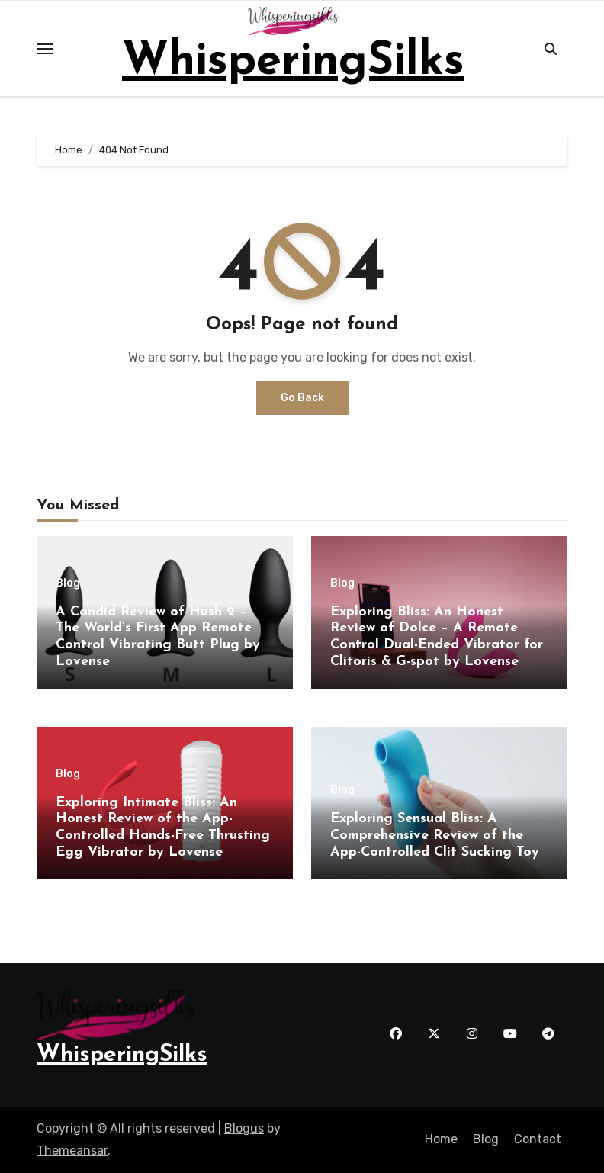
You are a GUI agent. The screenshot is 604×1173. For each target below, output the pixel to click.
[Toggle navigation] (45, 48)
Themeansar (72, 1150)
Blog (68, 583)
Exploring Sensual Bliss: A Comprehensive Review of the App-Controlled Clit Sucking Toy (434, 835)
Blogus (244, 1128)
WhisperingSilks (293, 62)
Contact (537, 1139)
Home (441, 1139)
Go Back (302, 397)
